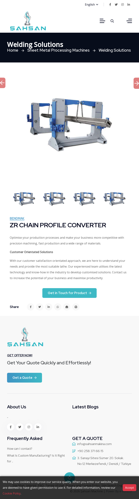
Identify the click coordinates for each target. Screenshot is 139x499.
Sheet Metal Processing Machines (58, 50)
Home (12, 50)
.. (7, 417)
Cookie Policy (12, 493)
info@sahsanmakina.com (94, 444)
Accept (129, 488)
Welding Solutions (115, 50)
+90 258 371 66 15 (90, 451)
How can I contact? (19, 449)
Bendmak (17, 218)
